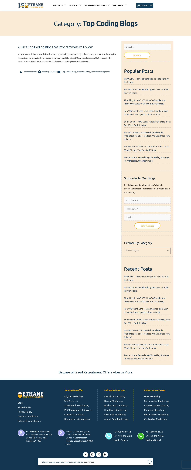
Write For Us (24, 407)
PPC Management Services (78, 409)
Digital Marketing (73, 396)
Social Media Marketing (76, 405)
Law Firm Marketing (114, 396)
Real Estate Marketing (115, 405)
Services (74, 5)
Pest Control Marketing (156, 414)
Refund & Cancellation (29, 420)
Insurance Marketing (115, 414)
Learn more (89, 462)
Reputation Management (77, 419)
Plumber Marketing (154, 409)
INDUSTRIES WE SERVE (95, 5)
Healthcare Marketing (115, 409)
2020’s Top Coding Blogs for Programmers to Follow (55, 47)
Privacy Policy (25, 411)
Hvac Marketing (152, 396)
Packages (118, 5)
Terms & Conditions (28, 416)
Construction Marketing (156, 405)
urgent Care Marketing (116, 419)
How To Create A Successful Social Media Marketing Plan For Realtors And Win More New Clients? (147, 136)
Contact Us (144, 5)
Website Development (100, 71)
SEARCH (137, 55)
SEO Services (71, 400)
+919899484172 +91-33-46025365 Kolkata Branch (155, 435)
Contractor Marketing (155, 419)
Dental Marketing (113, 400)
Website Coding (83, 71)
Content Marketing (74, 414)
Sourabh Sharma (30, 71)
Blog (20, 402)
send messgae (147, 225)
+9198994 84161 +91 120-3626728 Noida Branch (123, 435)
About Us (58, 5)
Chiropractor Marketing (156, 400)
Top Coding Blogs (69, 71)
